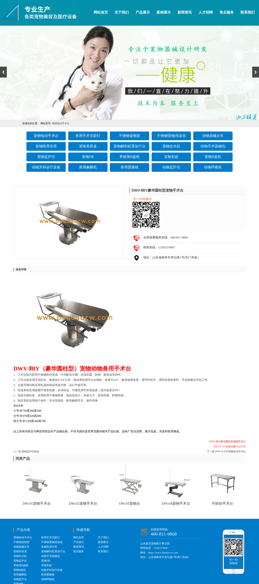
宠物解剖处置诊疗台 (129, 146)
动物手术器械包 (212, 146)
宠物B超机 (213, 157)
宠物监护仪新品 (30, 451)
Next (255, 72)
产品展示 (143, 12)
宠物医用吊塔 (46, 146)
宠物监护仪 (46, 157)
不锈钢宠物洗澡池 (171, 136)
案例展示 (163, 12)
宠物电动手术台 (46, 136)
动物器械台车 (213, 136)
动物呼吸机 (213, 167)
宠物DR (88, 157)
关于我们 (121, 12)
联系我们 (247, 12)
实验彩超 (171, 157)
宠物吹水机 (171, 146)
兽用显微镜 (129, 167)
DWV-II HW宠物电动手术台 (230, 451)
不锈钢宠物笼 (129, 136)
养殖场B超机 (129, 157)
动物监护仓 (171, 167)
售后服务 (227, 12)
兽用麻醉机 (88, 167)
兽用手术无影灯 (87, 136)
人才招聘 (205, 12)
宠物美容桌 (88, 146)
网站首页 (101, 12)
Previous (3, 72)
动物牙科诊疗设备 (46, 167)
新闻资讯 (185, 12)
